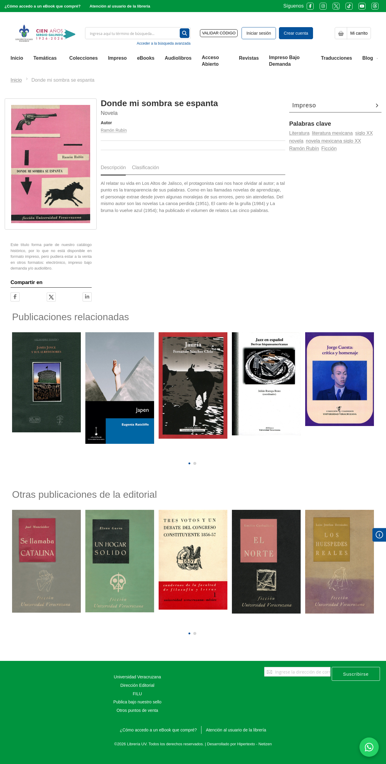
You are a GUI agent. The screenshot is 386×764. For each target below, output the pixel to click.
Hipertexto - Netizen (254, 744)
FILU (137, 693)
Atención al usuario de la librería (120, 6)
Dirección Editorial (137, 685)
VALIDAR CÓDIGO (219, 33)
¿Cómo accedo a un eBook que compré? (43, 6)
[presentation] (188, 453)
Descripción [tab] (113, 167)
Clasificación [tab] (145, 167)
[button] (189, 463)
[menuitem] (17, 58)
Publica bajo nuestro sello (137, 701)
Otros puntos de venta (137, 710)
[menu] (193, 61)
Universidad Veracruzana (137, 676)
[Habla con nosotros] (369, 747)
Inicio (16, 80)
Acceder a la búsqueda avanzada (163, 43)
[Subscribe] (356, 674)
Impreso (304, 105)
